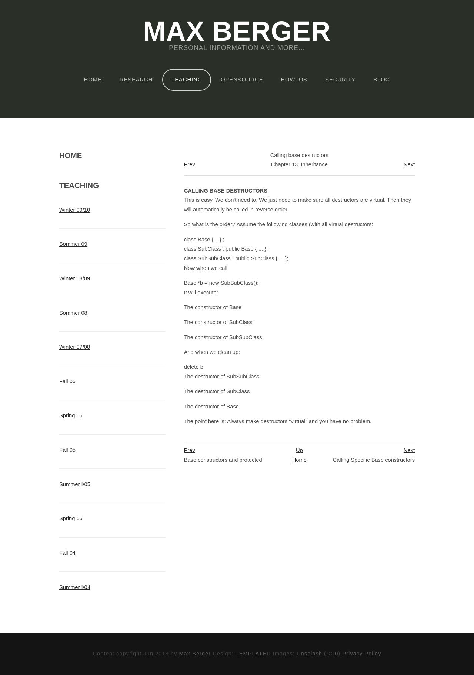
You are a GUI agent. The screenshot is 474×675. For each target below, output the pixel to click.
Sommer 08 (73, 313)
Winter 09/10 (74, 210)
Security (340, 80)
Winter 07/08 (74, 347)
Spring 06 (71, 415)
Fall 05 (67, 450)
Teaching (186, 80)
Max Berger (237, 32)
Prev (189, 164)
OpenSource (242, 80)
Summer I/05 (74, 484)
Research (136, 80)
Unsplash (309, 653)
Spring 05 (71, 518)
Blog (381, 80)
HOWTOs (294, 80)
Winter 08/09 (74, 278)
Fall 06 (67, 381)
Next (409, 164)
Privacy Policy (361, 653)
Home (93, 80)
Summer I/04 (74, 587)
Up (299, 450)
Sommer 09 (73, 244)
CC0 (332, 653)
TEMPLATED (253, 653)
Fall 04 (67, 553)
